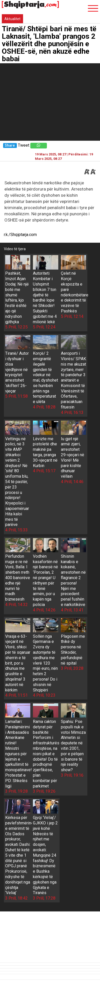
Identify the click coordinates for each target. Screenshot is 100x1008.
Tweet (23, 145)
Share (10, 145)
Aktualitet (12, 19)
